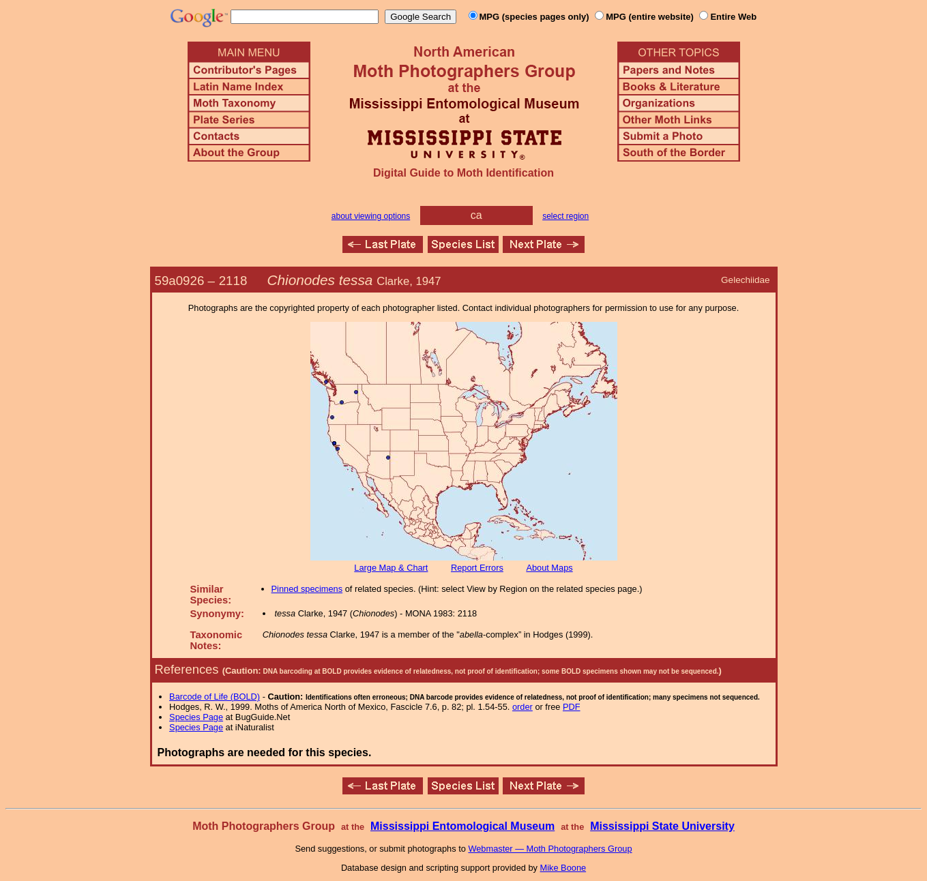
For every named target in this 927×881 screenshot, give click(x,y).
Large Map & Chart (391, 568)
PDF (571, 707)
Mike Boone (563, 868)
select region (565, 216)
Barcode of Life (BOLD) (214, 696)
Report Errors (477, 568)
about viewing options (371, 216)
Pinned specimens (307, 589)
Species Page (196, 717)
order (522, 707)
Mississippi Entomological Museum (462, 826)
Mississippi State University (662, 826)
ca (476, 215)
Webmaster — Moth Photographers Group (550, 848)
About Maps (549, 568)
